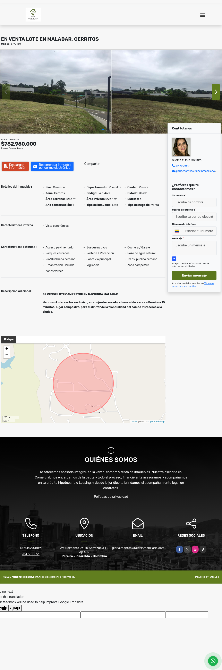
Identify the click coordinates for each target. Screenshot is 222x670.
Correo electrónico (184, 209)
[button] (103, 129)
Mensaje (177, 238)
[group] (55, 91)
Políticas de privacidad (111, 497)
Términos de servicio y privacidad (193, 285)
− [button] (6, 355)
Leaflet (134, 421)
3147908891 (182, 165)
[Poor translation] (15, 608)
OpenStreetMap (156, 421)
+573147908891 (30, 548)
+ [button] (6, 349)
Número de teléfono (184, 224)
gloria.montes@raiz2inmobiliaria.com (198, 170)
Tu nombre (179, 195)
